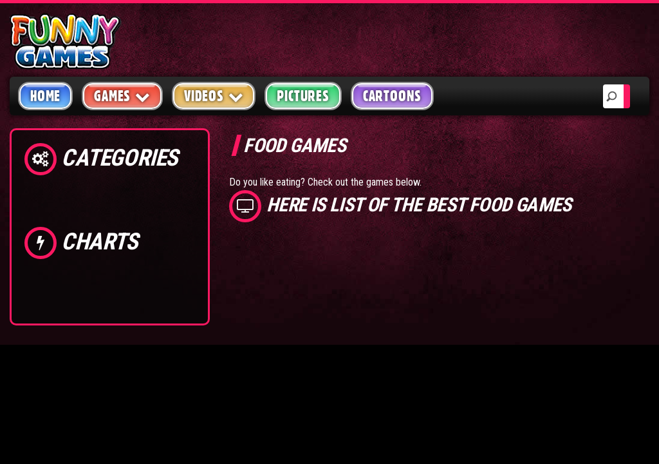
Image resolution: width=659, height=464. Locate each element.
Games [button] (122, 95)
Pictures (303, 96)
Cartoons (392, 96)
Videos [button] (214, 95)
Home (45, 96)
